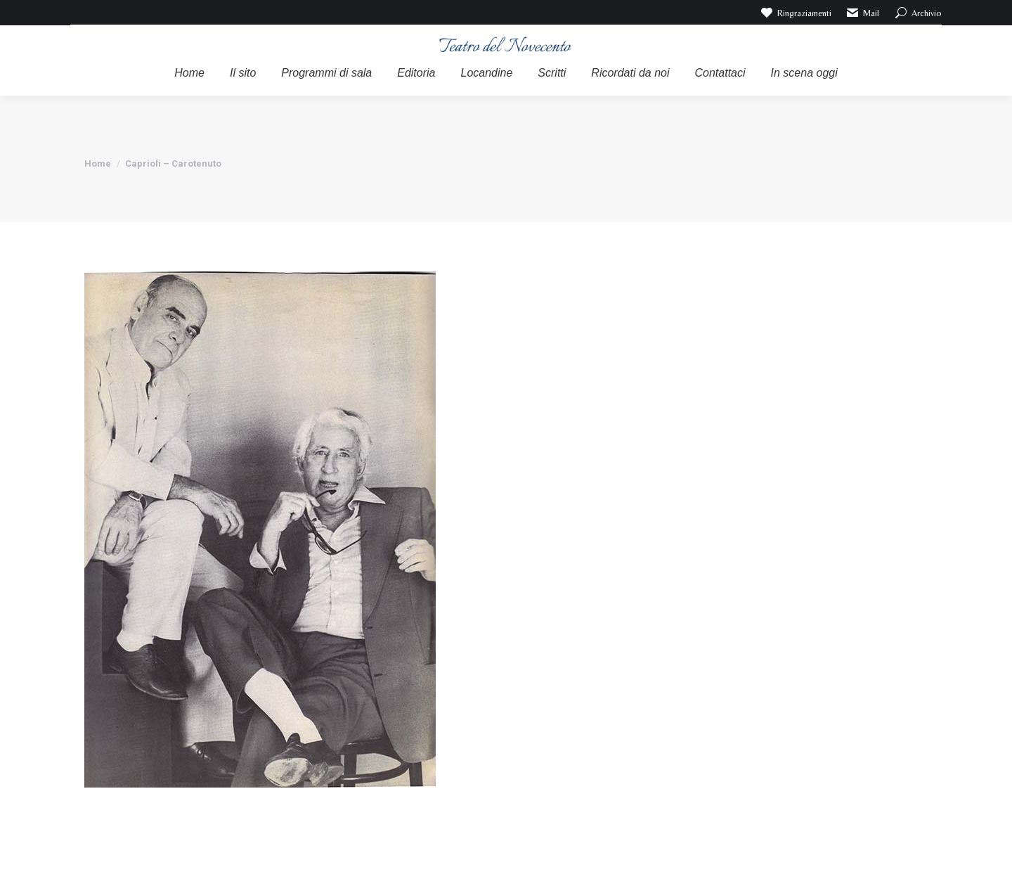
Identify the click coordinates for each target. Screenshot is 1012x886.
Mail (862, 12)
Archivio (917, 12)
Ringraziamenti (795, 12)
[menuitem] (189, 73)
